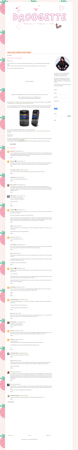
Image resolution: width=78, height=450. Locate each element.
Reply (11, 157)
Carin (11, 360)
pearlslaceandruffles (14, 395)
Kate (11, 371)
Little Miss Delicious (14, 353)
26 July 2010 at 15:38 (20, 287)
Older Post (48, 435)
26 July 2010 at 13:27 (21, 209)
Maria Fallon (13, 287)
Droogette (12, 161)
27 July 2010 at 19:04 (23, 353)
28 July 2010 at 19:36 (17, 371)
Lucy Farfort (21, 139)
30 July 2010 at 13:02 (24, 395)
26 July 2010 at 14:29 (21, 244)
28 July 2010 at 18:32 (17, 360)
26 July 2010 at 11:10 (19, 151)
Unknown (12, 151)
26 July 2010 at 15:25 (21, 268)
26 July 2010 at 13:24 (21, 196)
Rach (11, 253)
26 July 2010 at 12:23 (20, 177)
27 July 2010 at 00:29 (21, 322)
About (14, 52)
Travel (24, 52)
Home (9, 52)
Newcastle (19, 52)
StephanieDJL (13, 322)
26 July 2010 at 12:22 (24, 169)
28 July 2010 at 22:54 (16, 384)
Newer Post (10, 435)
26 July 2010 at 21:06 (17, 313)
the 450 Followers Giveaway (18, 102)
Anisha (11, 226)
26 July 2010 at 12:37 (21, 184)
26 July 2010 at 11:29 (21, 161)
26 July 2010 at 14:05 (18, 226)
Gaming (28, 52)
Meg (11, 313)
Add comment (11, 402)
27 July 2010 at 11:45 (19, 339)
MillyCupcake (13, 196)
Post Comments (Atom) (32, 439)
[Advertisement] (39, 41)
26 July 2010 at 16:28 (23, 299)
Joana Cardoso (13, 184)
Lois (11, 237)
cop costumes (13, 244)
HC (11, 384)
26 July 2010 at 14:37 (17, 253)
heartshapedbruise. (14, 299)
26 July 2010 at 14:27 (16, 237)
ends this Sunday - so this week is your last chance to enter (20, 103)
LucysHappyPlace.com (23, 141)
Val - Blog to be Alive (14, 169)
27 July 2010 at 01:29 (19, 330)
